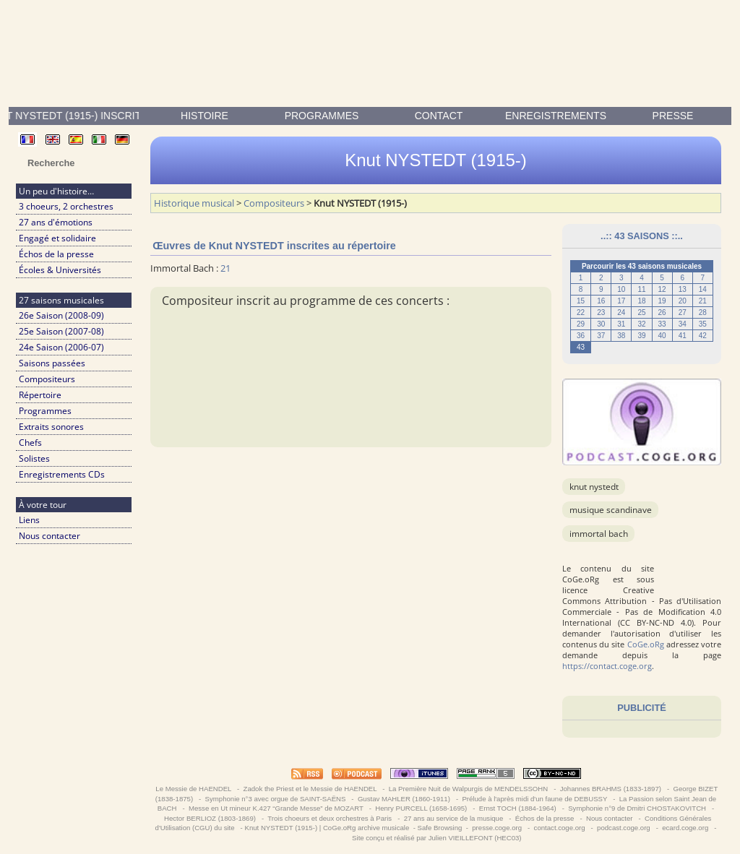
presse (673, 115)
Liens (29, 520)
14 (703, 289)
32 (641, 324)
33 (662, 324)
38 (621, 336)
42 (703, 336)
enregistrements (555, 115)
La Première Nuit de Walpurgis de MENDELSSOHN (468, 789)
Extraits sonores (51, 426)
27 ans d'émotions (55, 222)
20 (683, 301)
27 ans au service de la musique (453, 818)
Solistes (34, 458)
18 (641, 301)
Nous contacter (49, 536)
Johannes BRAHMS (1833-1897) (610, 789)
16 (601, 301)
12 (662, 289)
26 (662, 312)
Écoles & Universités (60, 270)
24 (621, 312)
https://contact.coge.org (607, 665)
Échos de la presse (56, 254)
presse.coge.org (497, 828)
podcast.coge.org (623, 828)
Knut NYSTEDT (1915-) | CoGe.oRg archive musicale (326, 828)
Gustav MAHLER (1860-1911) (404, 799)
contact (439, 115)
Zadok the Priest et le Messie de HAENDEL (310, 789)
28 (703, 312)
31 (621, 324)
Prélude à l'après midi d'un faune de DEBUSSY (534, 799)
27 (683, 312)
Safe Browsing (440, 828)
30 (601, 324)
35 (703, 324)
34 (683, 324)
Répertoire (40, 395)
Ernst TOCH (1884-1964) (517, 808)
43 (581, 347)
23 (601, 312)
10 (621, 289)
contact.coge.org (559, 828)
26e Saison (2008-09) (61, 315)
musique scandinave (610, 509)
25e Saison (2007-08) (61, 331)
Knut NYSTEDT (594, 486)
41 (683, 336)
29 (581, 324)
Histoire (204, 115)
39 (641, 336)
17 (621, 301)
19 (662, 301)
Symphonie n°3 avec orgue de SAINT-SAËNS (275, 799)
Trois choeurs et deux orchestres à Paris (330, 818)
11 (641, 289)
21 (703, 301)
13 (683, 289)
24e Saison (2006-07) (61, 347)
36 (581, 336)
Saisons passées (52, 363)
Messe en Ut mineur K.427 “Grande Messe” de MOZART (275, 808)
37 (601, 336)
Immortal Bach (598, 533)
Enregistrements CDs (62, 474)
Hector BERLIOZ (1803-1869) (209, 818)
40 (662, 336)
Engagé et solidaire (57, 238)
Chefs (30, 442)
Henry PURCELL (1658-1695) (421, 808)
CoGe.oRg (645, 644)
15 (581, 301)
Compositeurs (47, 379)
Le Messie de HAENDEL (193, 789)
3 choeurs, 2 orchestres (66, 206)
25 (641, 312)
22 (581, 312)
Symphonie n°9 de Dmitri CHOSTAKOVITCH (637, 808)
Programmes (322, 115)
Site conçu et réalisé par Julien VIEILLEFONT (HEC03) (436, 838)
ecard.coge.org (685, 828)
